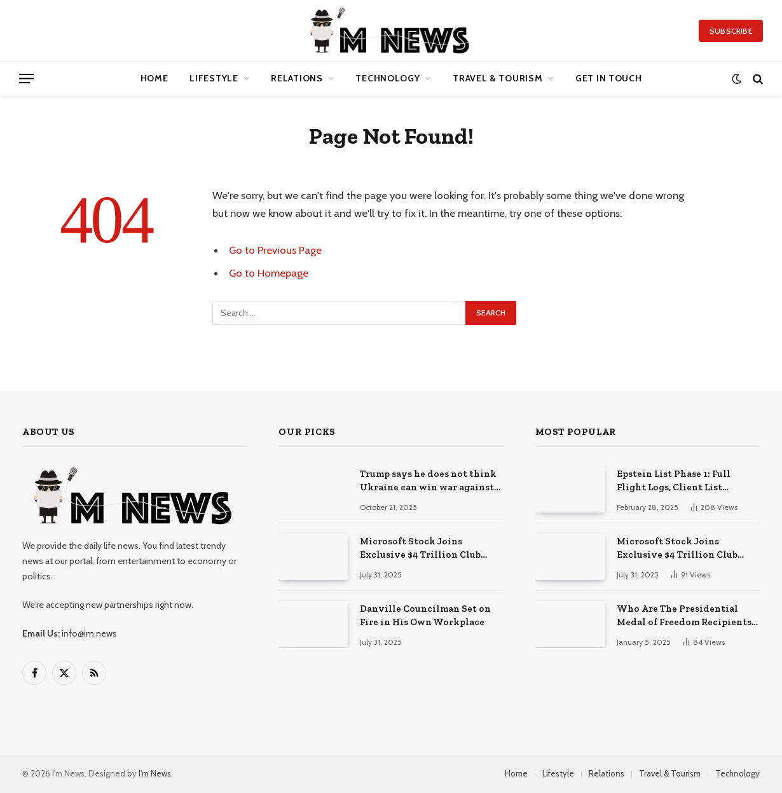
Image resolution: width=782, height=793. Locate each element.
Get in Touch (608, 78)
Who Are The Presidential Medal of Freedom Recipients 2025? (684, 616)
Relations (296, 78)
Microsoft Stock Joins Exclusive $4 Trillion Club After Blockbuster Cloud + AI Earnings (426, 548)
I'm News (155, 773)
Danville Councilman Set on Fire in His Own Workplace (425, 615)
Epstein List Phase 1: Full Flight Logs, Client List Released (674, 481)
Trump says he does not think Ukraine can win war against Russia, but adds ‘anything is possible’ (428, 481)
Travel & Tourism (497, 78)
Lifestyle (213, 78)
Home (154, 78)
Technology (387, 78)
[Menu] (26, 78)
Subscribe (731, 31)
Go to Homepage (268, 272)
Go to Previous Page (275, 250)
